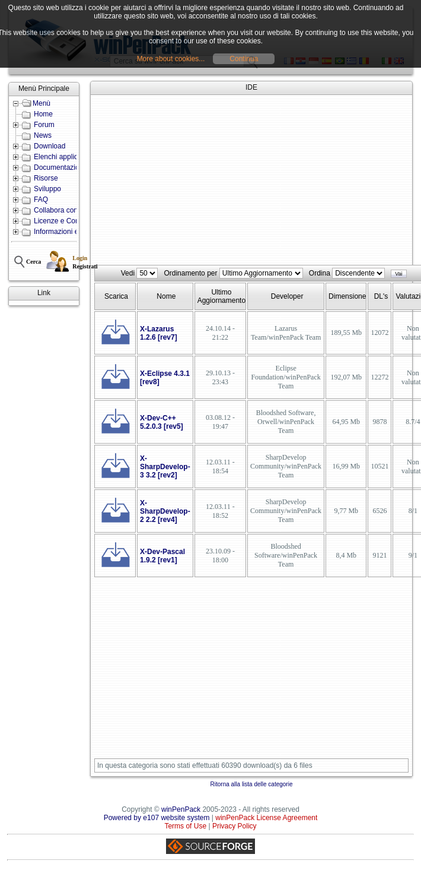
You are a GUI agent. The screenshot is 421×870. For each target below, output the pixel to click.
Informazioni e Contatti (69, 231)
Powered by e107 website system (157, 818)
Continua (243, 59)
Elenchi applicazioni (65, 157)
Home (43, 114)
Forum (44, 125)
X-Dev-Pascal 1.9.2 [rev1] (162, 556)
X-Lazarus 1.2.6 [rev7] (158, 333)
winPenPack (180, 809)
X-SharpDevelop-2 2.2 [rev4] (165, 511)
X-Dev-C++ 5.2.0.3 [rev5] (161, 422)
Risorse (46, 178)
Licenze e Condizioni (67, 221)
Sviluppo (47, 189)
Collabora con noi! (62, 210)
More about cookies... (171, 59)
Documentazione (60, 167)
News (43, 135)
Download (49, 146)
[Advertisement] (251, 180)
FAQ (41, 199)
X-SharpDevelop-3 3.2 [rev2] (165, 466)
